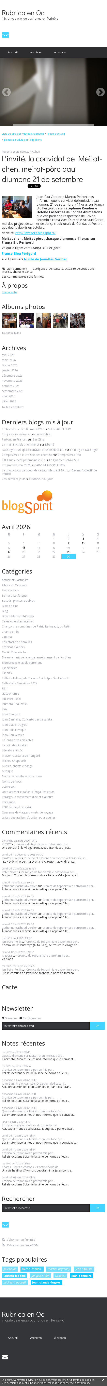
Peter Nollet (10, 872)
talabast (60, 1276)
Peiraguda (8, 802)
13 (23, 547)
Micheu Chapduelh (14, 761)
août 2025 (8, 396)
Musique (7, 771)
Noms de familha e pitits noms (22, 776)
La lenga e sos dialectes (17, 740)
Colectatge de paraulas (17, 642)
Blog (5, 611)
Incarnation (43, 434)
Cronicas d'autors (13, 647)
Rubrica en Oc (23, 12)
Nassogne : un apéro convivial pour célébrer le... (33, 450)
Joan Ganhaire (11, 714)
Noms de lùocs (12, 781)
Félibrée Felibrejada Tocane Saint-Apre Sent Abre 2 (35, 678)
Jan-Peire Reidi (11, 699)
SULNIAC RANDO (59, 429)
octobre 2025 (10, 386)
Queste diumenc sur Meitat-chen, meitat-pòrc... (33, 1055)
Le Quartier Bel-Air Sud (64, 460)
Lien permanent (14, 268)
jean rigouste (84, 1269)
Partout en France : (14, 439)
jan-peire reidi (40, 1276)
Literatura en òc (12, 750)
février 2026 (9, 365)
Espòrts (7, 673)
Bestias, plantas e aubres (18, 600)
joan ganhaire (81, 1276)
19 (9, 552)
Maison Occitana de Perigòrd (21, 755)
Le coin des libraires (15, 745)
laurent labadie (14, 1276)
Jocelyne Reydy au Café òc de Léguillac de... (30, 1125)
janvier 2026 (10, 370)
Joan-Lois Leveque (14, 730)
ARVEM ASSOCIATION (50, 465)
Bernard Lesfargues (15, 595)
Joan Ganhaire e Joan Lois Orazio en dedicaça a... (34, 1083)
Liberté (49, 444)
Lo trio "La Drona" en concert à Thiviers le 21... (57, 858)
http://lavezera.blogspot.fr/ (35, 233)
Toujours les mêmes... (16, 434)
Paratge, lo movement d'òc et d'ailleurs (27, 797)
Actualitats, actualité (62, 268)
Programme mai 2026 (16, 465)
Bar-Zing (38, 439)
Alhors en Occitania (14, 585)
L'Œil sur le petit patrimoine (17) (22, 460)
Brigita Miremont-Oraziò (18, 616)
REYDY (6, 844)
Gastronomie (10, 693)
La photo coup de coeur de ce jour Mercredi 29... (34, 470)
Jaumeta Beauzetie (14, 704)
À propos (60, 52)
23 (68, 552)
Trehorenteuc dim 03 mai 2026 (22, 429)
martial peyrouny (59, 1269)
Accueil (13, 52)
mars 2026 (9, 360)
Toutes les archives (13, 407)
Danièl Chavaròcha (14, 652)
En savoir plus (81, 1383)
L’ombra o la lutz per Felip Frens (23, 140)
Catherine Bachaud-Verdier (19, 886)
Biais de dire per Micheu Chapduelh (23, 133)
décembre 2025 (12, 375)
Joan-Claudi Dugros (14, 725)
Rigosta (7, 955)
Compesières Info (69, 455)
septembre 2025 (12, 391)
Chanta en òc (10, 632)
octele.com (9, 786)
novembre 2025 (12, 380)
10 (83, 543)
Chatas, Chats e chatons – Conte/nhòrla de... (31, 1167)
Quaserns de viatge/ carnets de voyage (27, 812)
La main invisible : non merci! (20, 444)
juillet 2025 (9, 401)
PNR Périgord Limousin (17, 807)
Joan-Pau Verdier (13, 735)
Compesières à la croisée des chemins (27, 455)
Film (4, 688)
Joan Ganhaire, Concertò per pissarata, (27, 719)
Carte (9, 987)
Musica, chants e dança (17, 272)
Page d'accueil (56, 133)
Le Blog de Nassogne (84, 450)
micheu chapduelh (15, 1282)
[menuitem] (13, 52)
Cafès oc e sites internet (18, 621)
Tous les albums (11, 333)
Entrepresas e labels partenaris (22, 662)
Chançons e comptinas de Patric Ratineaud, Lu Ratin (36, 626)
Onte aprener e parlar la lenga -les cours (28, 792)
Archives (36, 52)
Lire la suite (9, 292)
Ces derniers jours (14, 479)
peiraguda (9, 1269)
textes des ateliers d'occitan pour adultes (29, 817)
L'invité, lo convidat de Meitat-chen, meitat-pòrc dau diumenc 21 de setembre (52, 168)
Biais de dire (10, 606)
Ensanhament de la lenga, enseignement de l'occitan (36, 657)
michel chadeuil (32, 1269)
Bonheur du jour (42, 479)
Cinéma (7, 637)
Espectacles (9, 668)
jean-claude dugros (46, 1282)
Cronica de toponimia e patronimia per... (42, 844)
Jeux (4, 709)
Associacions (85, 268)
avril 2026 (8, 355)
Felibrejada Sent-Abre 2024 (19, 683)
